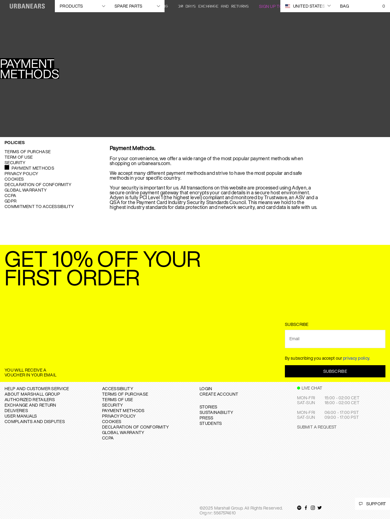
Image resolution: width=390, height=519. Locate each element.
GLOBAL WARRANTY (123, 432)
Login (206, 388)
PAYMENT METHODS (123, 410)
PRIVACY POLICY (119, 416)
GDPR (10, 201)
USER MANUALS (21, 416)
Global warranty (26, 190)
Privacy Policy (21, 173)
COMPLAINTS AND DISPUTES (35, 421)
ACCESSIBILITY (117, 388)
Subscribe (335, 371)
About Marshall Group (32, 394)
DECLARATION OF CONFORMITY (135, 427)
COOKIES (111, 421)
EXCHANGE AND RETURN (30, 405)
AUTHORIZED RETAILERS (30, 399)
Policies (15, 142)
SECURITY (112, 405)
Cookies (14, 179)
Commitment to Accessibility (39, 206)
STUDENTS (211, 423)
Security (15, 162)
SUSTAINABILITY (216, 412)
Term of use (19, 157)
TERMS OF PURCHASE (125, 394)
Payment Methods (33, 168)
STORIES (208, 407)
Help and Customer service (37, 388)
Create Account (219, 394)
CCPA (10, 195)
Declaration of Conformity (38, 184)
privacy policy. (356, 358)
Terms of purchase (28, 151)
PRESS (207, 418)
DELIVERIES (16, 410)
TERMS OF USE (117, 399)
